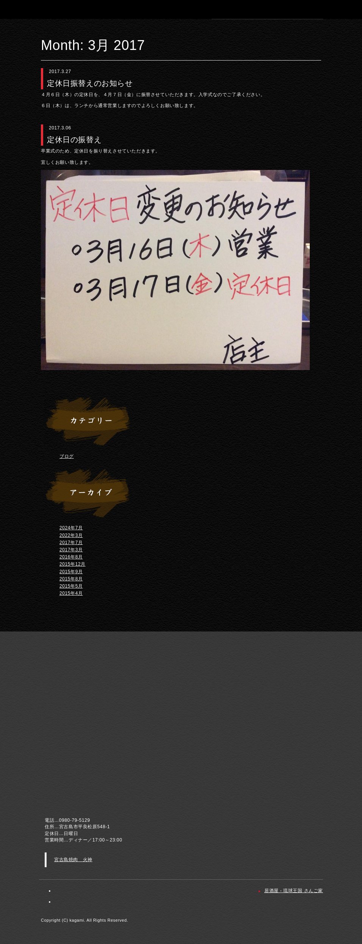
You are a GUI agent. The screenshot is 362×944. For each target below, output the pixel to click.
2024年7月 (71, 527)
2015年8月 (71, 579)
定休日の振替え (74, 139)
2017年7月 (71, 542)
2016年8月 (71, 557)
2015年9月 (71, 571)
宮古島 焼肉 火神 (52, 9)
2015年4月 (71, 593)
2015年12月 (72, 564)
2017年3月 (71, 549)
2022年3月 (71, 535)
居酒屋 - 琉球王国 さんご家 (293, 890)
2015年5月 (71, 586)
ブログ (66, 456)
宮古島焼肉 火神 (73, 859)
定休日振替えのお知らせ (90, 83)
